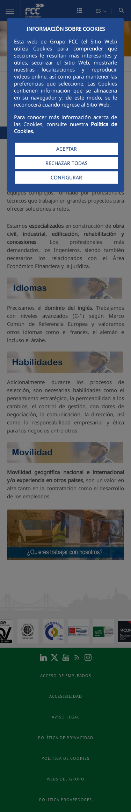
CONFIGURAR (66, 177)
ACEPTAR (66, 148)
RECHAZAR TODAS (66, 163)
